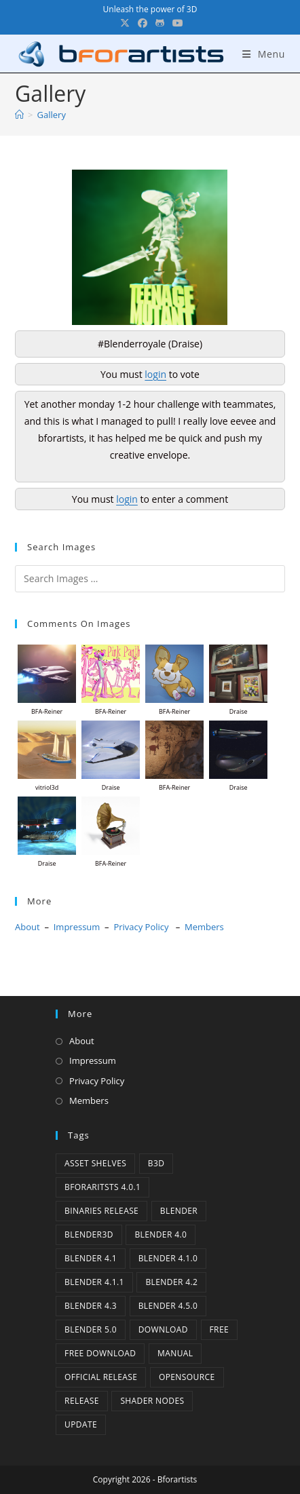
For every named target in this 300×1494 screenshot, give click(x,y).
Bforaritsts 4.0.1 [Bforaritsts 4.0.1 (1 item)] (102, 1187)
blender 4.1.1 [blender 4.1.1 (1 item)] (94, 1282)
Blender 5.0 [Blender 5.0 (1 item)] (90, 1329)
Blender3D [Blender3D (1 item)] (88, 1234)
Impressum (77, 927)
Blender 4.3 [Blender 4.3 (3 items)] (90, 1305)
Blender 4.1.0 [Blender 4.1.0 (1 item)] (168, 1258)
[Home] (19, 115)
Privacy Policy (140, 927)
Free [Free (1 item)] (219, 1329)
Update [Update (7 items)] (80, 1424)
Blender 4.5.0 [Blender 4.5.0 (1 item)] (168, 1305)
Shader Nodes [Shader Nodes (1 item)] (152, 1400)
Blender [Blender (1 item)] (179, 1211)
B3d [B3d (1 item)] (156, 1163)
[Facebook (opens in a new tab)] (142, 23)
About (27, 927)
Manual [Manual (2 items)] (175, 1353)
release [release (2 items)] (81, 1400)
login (155, 374)
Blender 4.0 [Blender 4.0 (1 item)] (160, 1234)
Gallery (51, 115)
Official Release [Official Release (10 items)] (100, 1377)
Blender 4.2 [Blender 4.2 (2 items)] (171, 1282)
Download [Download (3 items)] (163, 1329)
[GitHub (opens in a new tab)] (159, 23)
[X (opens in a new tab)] (125, 23)
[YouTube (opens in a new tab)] (175, 23)
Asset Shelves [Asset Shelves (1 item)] (95, 1163)
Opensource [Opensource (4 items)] (187, 1377)
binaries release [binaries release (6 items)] (101, 1211)
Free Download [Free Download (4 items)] (100, 1353)
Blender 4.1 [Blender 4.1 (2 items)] (90, 1258)
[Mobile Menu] (263, 53)
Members (204, 927)
